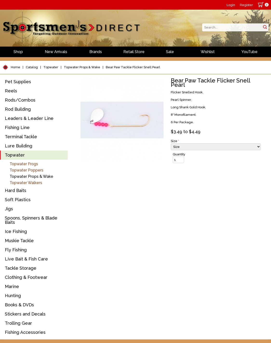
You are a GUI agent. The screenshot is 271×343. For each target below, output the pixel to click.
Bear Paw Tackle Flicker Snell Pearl (133, 67)
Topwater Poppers (26, 170)
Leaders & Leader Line (29, 118)
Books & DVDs (19, 304)
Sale (170, 51)
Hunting (13, 295)
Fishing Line (17, 127)
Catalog (32, 67)
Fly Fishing (16, 249)
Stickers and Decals (25, 313)
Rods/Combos (20, 100)
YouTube (249, 51)
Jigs (9, 208)
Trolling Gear (18, 323)
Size (175, 141)
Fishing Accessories (25, 332)
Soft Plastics (18, 199)
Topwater (50, 67)
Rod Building (18, 109)
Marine (12, 286)
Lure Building (18, 145)
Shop (18, 51)
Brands (95, 51)
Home (15, 67)
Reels (11, 90)
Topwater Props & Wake (82, 67)
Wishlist (208, 51)
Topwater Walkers (26, 182)
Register (246, 5)
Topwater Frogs (24, 164)
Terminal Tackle (21, 136)
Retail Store (134, 51)
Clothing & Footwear (26, 277)
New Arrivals (56, 51)
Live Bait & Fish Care (26, 258)
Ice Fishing (16, 231)
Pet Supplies (18, 81)
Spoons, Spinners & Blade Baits (31, 220)
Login (231, 5)
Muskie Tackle (19, 240)
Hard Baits (15, 190)
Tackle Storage (20, 268)
